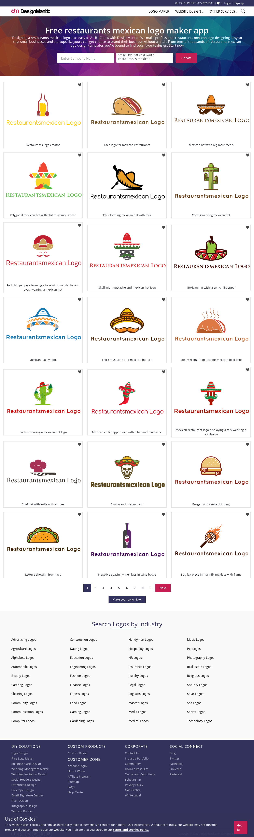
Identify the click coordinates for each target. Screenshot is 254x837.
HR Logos (135, 656)
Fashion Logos (80, 674)
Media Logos (137, 710)
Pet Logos (194, 647)
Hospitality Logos (141, 647)
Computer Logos (22, 720)
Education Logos (81, 656)
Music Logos (195, 638)
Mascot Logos (138, 701)
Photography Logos (200, 656)
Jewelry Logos (138, 674)
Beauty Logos (20, 674)
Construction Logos (83, 638)
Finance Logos (80, 683)
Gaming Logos (80, 710)
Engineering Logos (83, 665)
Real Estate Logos (199, 665)
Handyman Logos (141, 638)
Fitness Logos (79, 692)
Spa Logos (194, 701)
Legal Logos (137, 683)
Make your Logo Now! (127, 598)
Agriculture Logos (23, 647)
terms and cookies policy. (131, 830)
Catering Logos (21, 683)
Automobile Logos (24, 665)
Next (163, 587)
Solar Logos (195, 692)
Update (186, 58)
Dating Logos (79, 647)
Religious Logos (198, 674)
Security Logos (197, 683)
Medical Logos (139, 720)
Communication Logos (27, 710)
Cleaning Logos (21, 692)
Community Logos (24, 701)
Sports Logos (196, 710)
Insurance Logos (140, 665)
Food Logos (78, 701)
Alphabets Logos (22, 656)
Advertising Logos (23, 638)
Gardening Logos (82, 720)
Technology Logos (199, 720)
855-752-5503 (205, 3)
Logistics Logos (139, 692)
